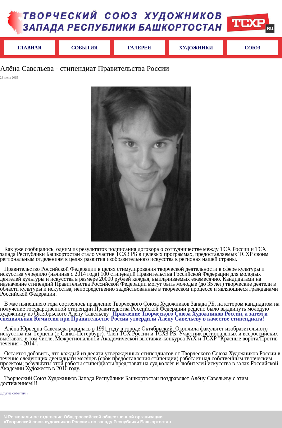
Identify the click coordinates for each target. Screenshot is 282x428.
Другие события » (14, 393)
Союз (252, 47)
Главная (29, 47)
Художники (196, 47)
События (84, 47)
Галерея (139, 47)
